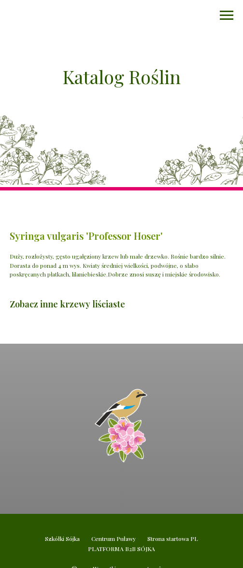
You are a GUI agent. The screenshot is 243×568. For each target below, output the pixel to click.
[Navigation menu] (226, 15)
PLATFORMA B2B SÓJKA (121, 549)
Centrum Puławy (113, 538)
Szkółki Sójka (62, 538)
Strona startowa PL (172, 538)
